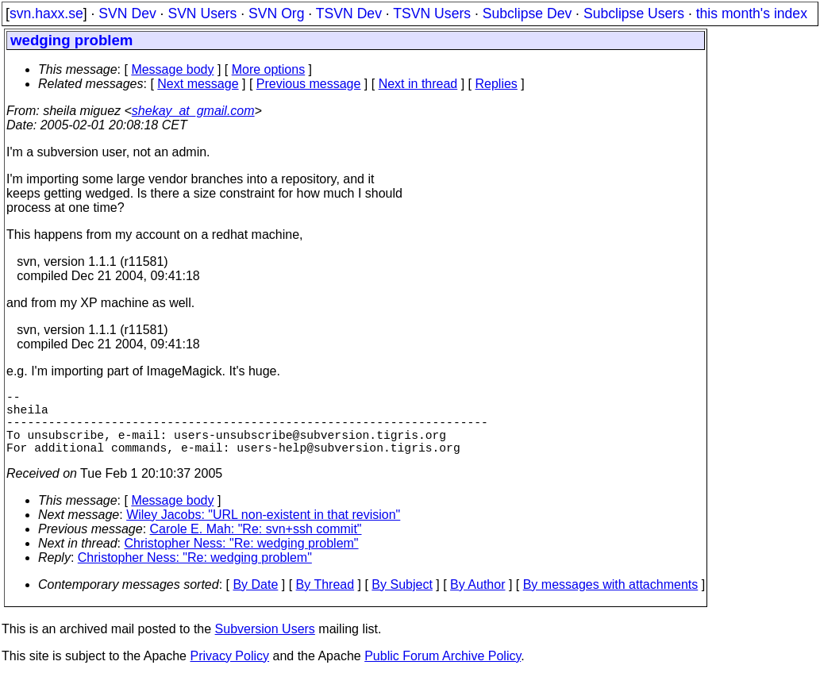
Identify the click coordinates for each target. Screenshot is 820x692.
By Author (477, 600)
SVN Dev (127, 13)
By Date (255, 600)
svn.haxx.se (46, 13)
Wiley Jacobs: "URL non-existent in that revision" (263, 530)
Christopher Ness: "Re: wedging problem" (242, 559)
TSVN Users (432, 13)
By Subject (402, 600)
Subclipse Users (633, 13)
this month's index (751, 13)
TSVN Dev (349, 13)
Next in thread (418, 83)
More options (269, 69)
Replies (496, 83)
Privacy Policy (229, 672)
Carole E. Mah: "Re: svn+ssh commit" (256, 545)
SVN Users (202, 13)
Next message (197, 83)
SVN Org (276, 13)
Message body (172, 69)
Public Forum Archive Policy (442, 672)
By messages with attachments (611, 600)
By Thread (325, 600)
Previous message (308, 83)
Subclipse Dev (527, 13)
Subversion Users (265, 645)
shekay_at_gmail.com (193, 110)
